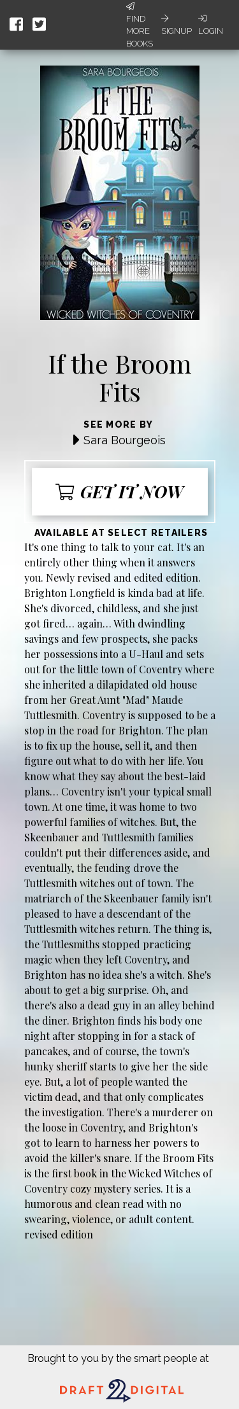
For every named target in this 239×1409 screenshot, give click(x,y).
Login (210, 25)
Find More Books (139, 25)
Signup (176, 25)
